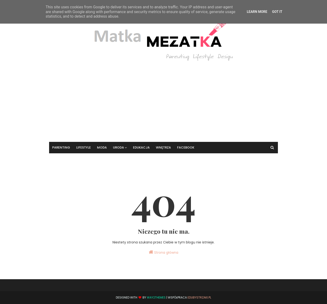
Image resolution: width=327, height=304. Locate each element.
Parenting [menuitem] (61, 147)
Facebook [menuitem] (185, 147)
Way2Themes (156, 297)
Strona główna (163, 252)
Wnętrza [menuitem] (163, 147)
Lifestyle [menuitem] (83, 147)
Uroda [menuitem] (118, 147)
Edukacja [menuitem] (141, 147)
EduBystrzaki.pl (199, 297)
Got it (277, 12)
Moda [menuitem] (102, 147)
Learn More (257, 12)
